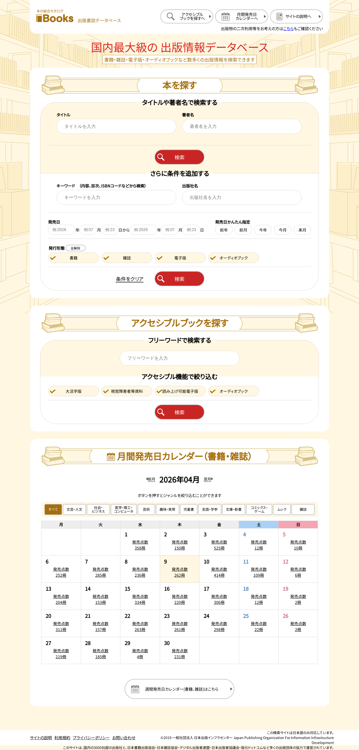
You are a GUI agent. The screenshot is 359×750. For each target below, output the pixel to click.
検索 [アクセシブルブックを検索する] (179, 412)
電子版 (180, 258)
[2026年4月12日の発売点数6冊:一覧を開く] (298, 569)
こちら (288, 28)
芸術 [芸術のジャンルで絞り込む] (146, 509)
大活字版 (74, 391)
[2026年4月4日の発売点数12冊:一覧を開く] (258, 542)
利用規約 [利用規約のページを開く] (62, 738)
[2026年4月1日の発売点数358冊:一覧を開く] (140, 542)
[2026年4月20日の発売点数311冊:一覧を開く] (61, 623)
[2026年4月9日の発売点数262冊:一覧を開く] (179, 569)
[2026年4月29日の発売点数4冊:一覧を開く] (140, 650)
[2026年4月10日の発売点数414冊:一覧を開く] (219, 569)
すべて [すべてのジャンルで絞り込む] (53, 509)
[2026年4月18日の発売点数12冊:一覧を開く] (258, 596)
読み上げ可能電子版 (180, 391)
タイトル (63, 115)
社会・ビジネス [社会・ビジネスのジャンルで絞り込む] (98, 509)
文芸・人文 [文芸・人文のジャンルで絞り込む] (74, 509)
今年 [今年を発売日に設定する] (263, 230)
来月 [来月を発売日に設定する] (302, 230)
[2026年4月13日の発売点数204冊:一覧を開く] (61, 596)
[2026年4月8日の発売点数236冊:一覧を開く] (140, 569)
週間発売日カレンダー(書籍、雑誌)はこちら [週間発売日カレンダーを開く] (181, 689)
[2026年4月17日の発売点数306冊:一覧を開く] (219, 596)
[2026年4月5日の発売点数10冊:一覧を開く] (298, 542)
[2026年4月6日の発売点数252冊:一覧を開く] (61, 569)
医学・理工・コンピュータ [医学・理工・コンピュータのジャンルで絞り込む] (123, 509)
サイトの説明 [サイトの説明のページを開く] (41, 738)
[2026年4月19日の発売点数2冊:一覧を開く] (298, 596)
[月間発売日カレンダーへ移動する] (241, 16)
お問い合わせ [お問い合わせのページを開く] (123, 738)
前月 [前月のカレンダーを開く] (151, 479)
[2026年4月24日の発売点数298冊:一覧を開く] (219, 623)
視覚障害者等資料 (127, 391)
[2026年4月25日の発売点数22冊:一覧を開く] (258, 623)
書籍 (74, 258)
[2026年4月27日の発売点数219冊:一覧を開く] (61, 650)
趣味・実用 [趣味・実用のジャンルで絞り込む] (167, 509)
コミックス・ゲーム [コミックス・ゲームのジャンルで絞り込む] (259, 509)
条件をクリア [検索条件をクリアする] (130, 278)
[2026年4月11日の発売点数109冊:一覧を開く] (258, 569)
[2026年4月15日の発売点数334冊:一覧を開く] (140, 596)
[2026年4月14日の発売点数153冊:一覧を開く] (100, 596)
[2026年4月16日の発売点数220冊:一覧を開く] (179, 596)
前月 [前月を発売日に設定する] (243, 230)
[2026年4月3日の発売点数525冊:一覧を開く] (219, 542)
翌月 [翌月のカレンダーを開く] (207, 479)
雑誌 (127, 258)
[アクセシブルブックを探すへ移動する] (186, 16)
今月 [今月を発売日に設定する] (283, 230)
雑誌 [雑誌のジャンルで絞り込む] (303, 509)
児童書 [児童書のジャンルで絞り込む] (188, 509)
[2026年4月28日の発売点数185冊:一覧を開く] (100, 650)
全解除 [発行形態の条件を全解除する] (75, 248)
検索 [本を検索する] (179, 157)
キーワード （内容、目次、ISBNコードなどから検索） (101, 186)
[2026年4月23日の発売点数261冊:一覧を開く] (179, 623)
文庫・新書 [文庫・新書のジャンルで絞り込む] (234, 509)
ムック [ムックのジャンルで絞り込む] (281, 509)
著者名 (188, 115)
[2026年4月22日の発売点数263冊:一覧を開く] (140, 623)
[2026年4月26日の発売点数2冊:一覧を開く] (298, 623)
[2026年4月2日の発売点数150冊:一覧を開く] (179, 542)
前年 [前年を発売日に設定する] (224, 230)
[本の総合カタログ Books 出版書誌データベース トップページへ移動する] (78, 16)
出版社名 (190, 186)
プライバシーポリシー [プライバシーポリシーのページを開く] (91, 738)
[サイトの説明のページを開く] (296, 16)
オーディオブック (233, 258)
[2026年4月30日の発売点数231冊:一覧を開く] (179, 650)
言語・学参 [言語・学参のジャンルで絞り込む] (210, 509)
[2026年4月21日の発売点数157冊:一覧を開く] (100, 623)
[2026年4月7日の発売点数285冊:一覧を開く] (100, 569)
